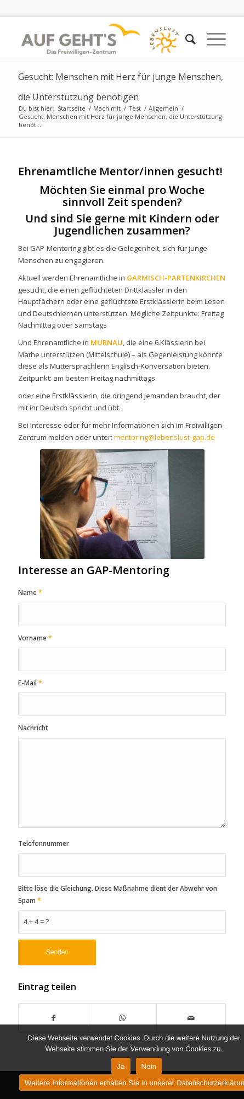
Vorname (35, 638)
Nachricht (33, 727)
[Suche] (185, 39)
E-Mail (30, 683)
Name (30, 592)
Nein (149, 1066)
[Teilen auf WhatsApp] (122, 1018)
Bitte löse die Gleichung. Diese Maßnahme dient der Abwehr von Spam (117, 894)
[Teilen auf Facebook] (53, 1018)
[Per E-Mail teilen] (191, 1018)
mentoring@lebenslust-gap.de (164, 437)
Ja (120, 1066)
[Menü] (211, 39)
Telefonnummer (43, 843)
